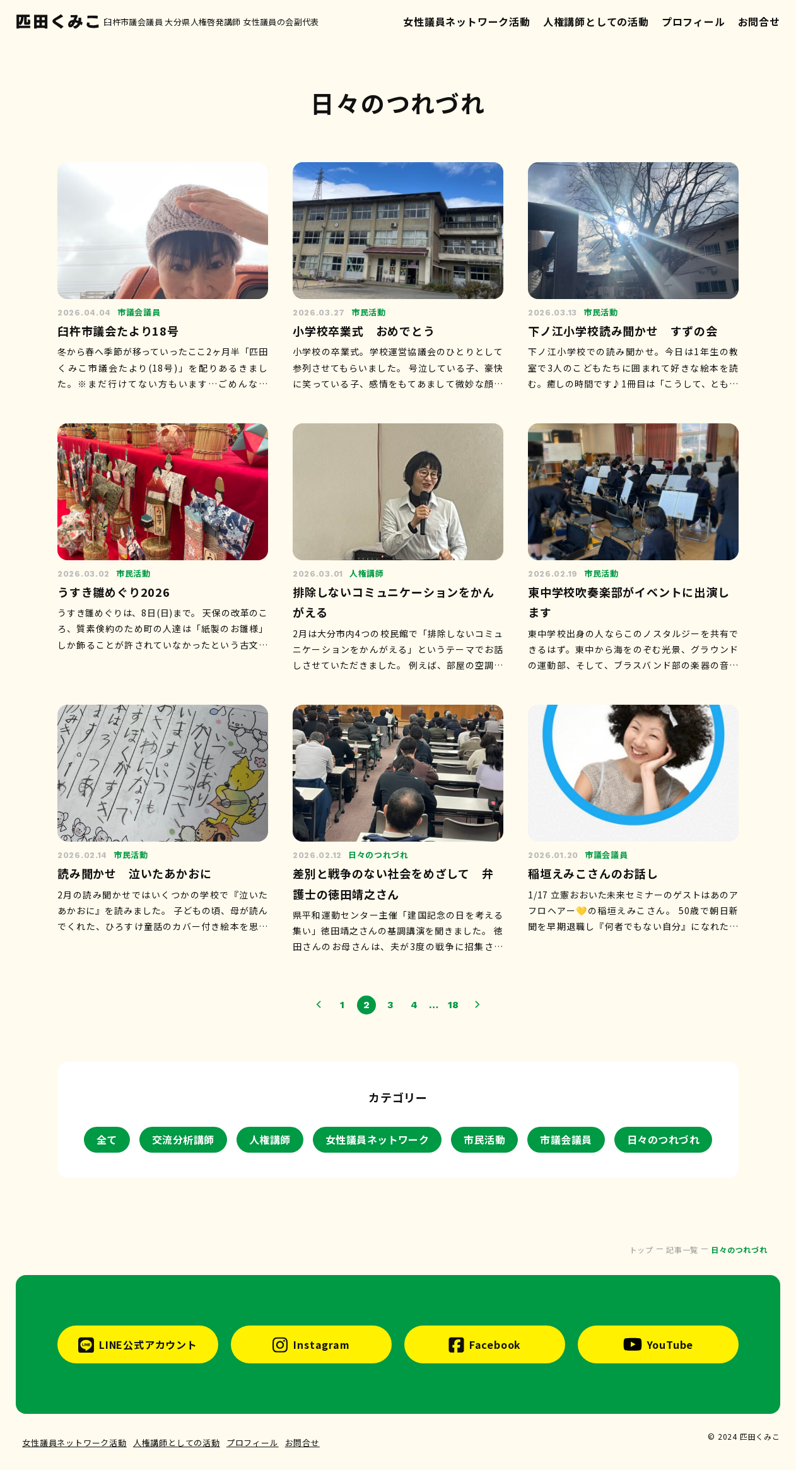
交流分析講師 (183, 1139)
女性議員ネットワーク (377, 1139)
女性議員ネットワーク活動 (466, 21)
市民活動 (484, 1139)
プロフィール (693, 21)
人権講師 (270, 1139)
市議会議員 (566, 1139)
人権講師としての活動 (596, 21)
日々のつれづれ (663, 1139)
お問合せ (759, 21)
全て (107, 1139)
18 (454, 1005)
